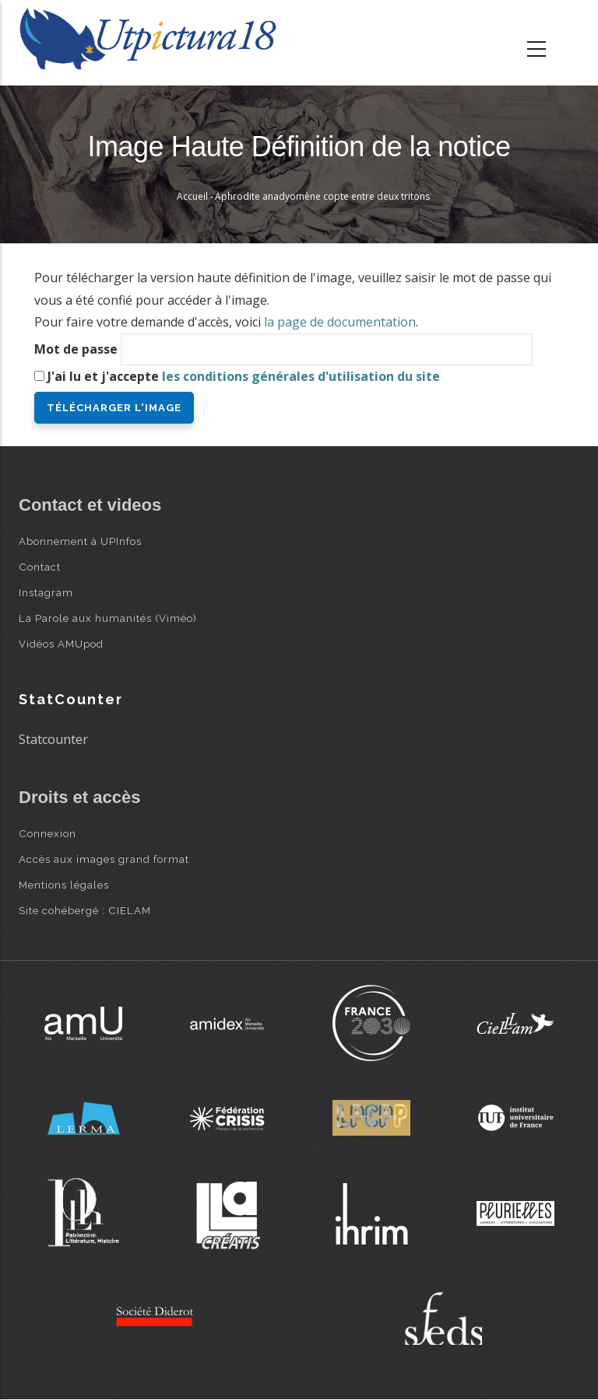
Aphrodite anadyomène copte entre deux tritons (322, 196)
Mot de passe (76, 349)
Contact (40, 566)
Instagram (46, 592)
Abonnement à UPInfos (80, 541)
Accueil (192, 196)
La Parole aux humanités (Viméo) (108, 618)
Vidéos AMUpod (61, 643)
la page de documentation (340, 321)
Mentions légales (64, 884)
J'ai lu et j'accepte (243, 376)
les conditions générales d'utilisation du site (301, 376)
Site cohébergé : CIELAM (85, 910)
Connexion (47, 833)
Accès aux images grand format (104, 859)
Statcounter (53, 739)
